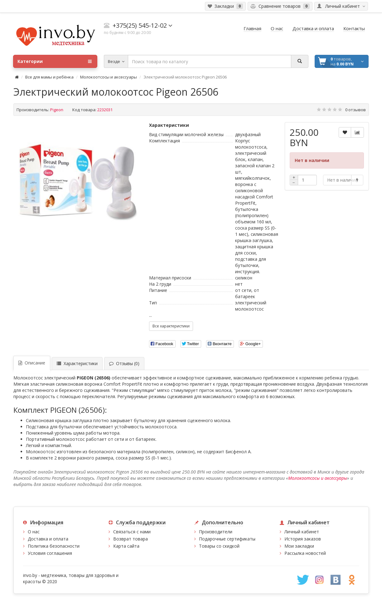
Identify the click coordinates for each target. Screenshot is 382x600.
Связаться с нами (132, 532)
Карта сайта (126, 546)
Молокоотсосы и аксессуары (108, 77)
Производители (215, 532)
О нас (34, 532)
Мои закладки (299, 546)
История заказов (302, 539)
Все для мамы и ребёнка (50, 77)
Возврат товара (130, 539)
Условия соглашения (50, 553)
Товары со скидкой (219, 546)
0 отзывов (355, 109)
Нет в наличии (339, 180)
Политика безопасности (54, 546)
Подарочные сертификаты (227, 539)
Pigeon (56, 109)
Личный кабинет (301, 532)
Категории (54, 61)
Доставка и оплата (48, 539)
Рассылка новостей (305, 553)
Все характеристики (171, 326)
